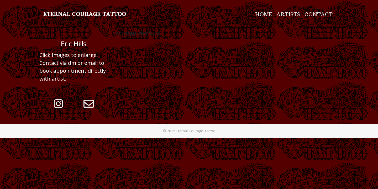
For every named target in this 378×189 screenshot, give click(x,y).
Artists (288, 14)
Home (263, 14)
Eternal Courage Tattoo (84, 14)
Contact (318, 14)
